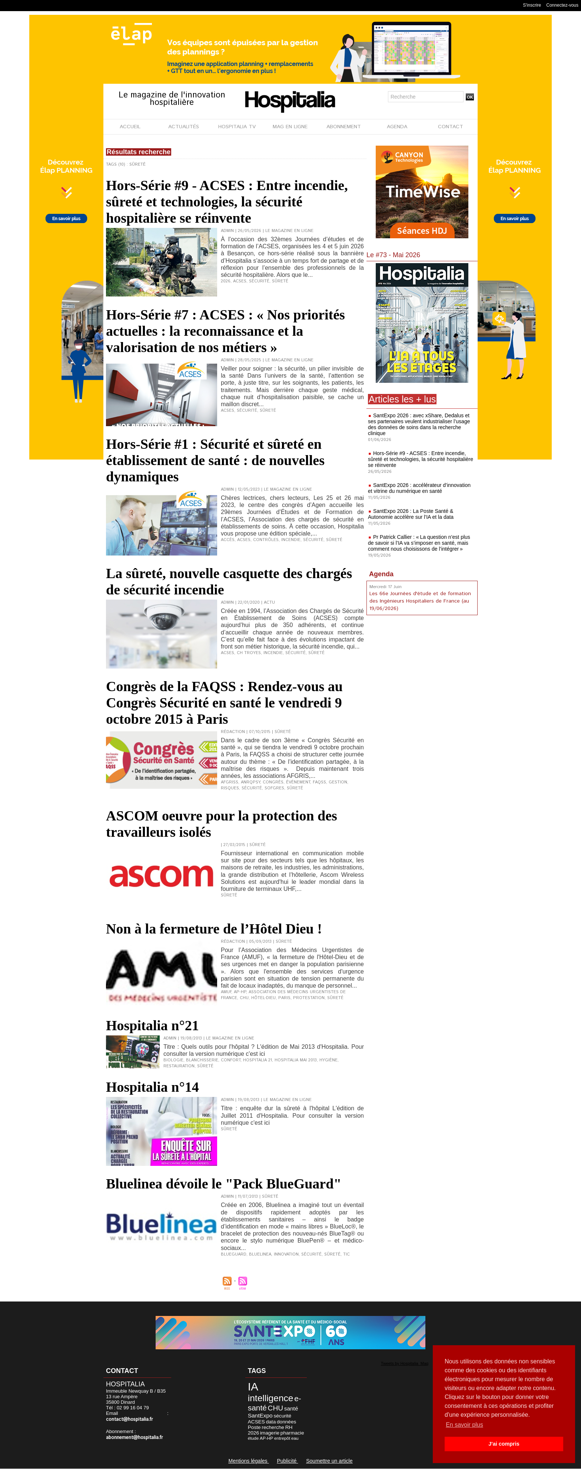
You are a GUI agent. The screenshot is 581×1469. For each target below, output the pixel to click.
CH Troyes (249, 653)
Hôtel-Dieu (263, 998)
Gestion (338, 782)
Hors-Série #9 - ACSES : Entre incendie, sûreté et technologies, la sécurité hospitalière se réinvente (227, 202)
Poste (254, 1427)
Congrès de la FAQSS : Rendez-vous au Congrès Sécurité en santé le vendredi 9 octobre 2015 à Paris (224, 703)
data (271, 1422)
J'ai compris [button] (503, 1444)
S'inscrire (532, 5)
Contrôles (266, 540)
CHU (244, 998)
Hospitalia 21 (257, 1060)
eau (295, 1438)
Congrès (273, 782)
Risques (230, 788)
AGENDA (397, 126)
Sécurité (259, 281)
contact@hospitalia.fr (129, 1419)
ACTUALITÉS (183, 126)
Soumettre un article (329, 1461)
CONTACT (450, 126)
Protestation (309, 998)
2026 (225, 281)
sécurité (282, 1416)
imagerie (269, 1433)
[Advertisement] (422, 678)
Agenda (381, 574)
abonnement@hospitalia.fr (134, 1437)
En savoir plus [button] (464, 1425)
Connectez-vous (562, 5)
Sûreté (280, 281)
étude (253, 1438)
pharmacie (292, 1433)
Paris (284, 998)
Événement (298, 782)
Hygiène (328, 1060)
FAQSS (319, 782)
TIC (346, 1254)
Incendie (291, 540)
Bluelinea (260, 1254)
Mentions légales (248, 1461)
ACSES (239, 281)
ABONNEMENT (343, 126)
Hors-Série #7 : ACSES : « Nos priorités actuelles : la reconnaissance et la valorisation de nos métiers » (225, 331)
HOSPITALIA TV (237, 126)
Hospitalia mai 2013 (296, 1060)
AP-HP (240, 992)
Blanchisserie (202, 1060)
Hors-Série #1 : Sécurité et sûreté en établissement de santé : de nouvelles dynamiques (215, 460)
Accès (228, 540)
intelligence (270, 1398)
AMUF (226, 992)
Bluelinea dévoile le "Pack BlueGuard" (223, 1183)
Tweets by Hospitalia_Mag (404, 1363)
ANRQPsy (250, 782)
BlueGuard (233, 1254)
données (286, 1422)
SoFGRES (274, 788)
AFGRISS (229, 782)
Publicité (287, 1461)
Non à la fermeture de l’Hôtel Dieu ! (214, 928)
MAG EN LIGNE (290, 126)
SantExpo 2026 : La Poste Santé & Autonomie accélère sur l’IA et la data (411, 514)
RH (289, 1427)
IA (253, 1386)
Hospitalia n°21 (152, 1025)
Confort (230, 1060)
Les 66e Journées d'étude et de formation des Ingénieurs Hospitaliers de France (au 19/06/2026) (420, 601)
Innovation (286, 1254)
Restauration (179, 1066)
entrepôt (282, 1438)
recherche (273, 1427)
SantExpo (260, 1415)
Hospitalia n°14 (152, 1087)
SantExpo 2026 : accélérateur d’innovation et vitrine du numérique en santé (419, 488)
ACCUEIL (130, 126)
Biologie (173, 1060)
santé (291, 1408)
